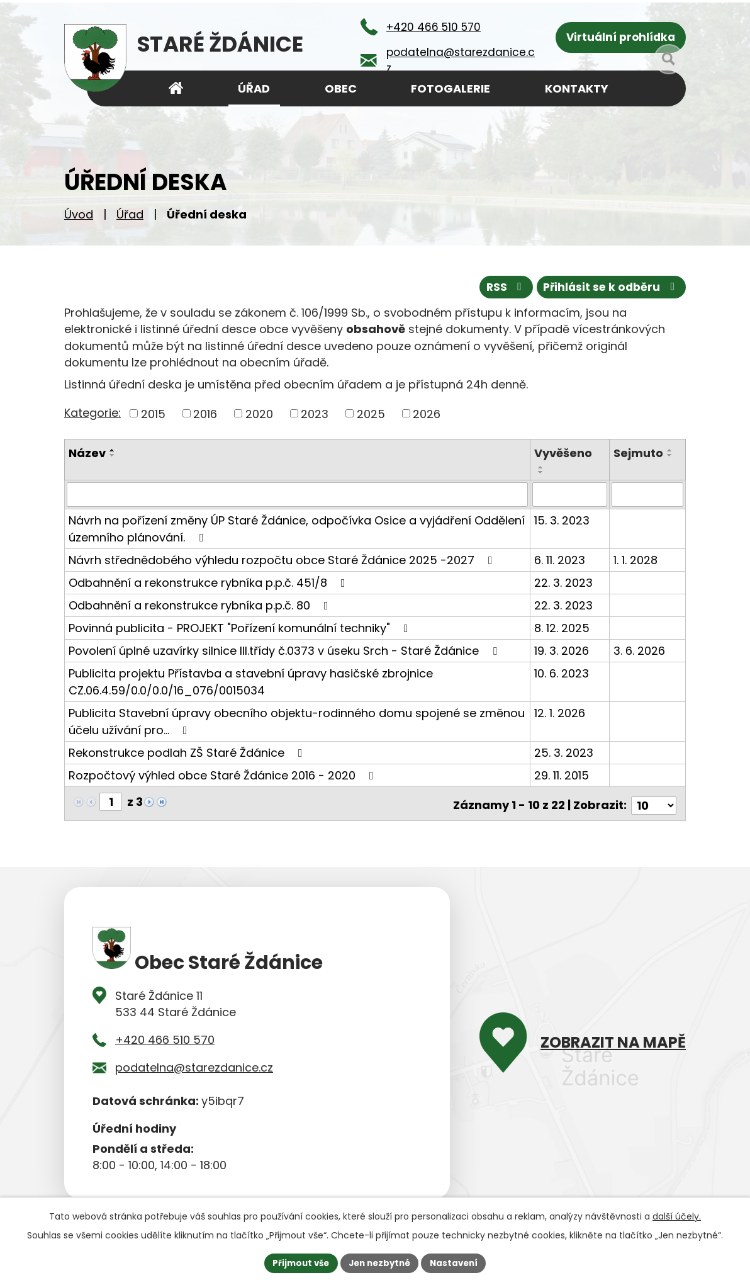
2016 (205, 413)
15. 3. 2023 (562, 519)
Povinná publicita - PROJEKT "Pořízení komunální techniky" (241, 627)
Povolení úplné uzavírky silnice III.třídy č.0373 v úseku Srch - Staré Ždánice (285, 649)
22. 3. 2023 (564, 581)
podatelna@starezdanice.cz (194, 1063)
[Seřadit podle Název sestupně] (113, 454)
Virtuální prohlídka (620, 38)
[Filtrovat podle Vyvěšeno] (570, 494)
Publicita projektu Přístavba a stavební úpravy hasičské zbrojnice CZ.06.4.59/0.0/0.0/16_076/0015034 (251, 680)
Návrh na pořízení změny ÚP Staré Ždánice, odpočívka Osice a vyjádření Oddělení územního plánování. (297, 527)
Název (87, 452)
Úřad (129, 214)
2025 (371, 413)
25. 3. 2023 (564, 751)
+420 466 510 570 (165, 1035)
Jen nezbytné (380, 1262)
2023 (314, 413)
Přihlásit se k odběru (609, 286)
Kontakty (576, 88)
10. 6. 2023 (562, 672)
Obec (341, 88)
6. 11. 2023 (560, 559)
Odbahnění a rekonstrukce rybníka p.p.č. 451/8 (209, 581)
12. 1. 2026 (560, 712)
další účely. (676, 1215)
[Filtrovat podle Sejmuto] (647, 494)
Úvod (78, 214)
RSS (499, 286)
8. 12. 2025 (562, 627)
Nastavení (458, 1262)
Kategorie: (92, 411)
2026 (426, 413)
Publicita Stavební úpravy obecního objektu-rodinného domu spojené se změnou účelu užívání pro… (297, 720)
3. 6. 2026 (639, 649)
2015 (153, 413)
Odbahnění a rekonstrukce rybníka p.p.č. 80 (201, 604)
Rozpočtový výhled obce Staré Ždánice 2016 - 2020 (224, 774)
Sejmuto (638, 452)
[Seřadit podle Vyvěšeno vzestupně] (542, 466)
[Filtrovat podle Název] (298, 494)
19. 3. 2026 (562, 649)
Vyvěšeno (564, 452)
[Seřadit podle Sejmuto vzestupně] (670, 449)
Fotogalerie (450, 88)
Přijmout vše (297, 1262)
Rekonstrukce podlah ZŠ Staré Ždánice (188, 751)
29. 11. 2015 (562, 774)
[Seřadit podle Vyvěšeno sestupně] (542, 471)
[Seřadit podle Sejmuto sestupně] (670, 454)
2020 (259, 413)
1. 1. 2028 (635, 559)
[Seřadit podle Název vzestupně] (113, 449)
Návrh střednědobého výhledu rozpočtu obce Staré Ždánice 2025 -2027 (283, 559)
